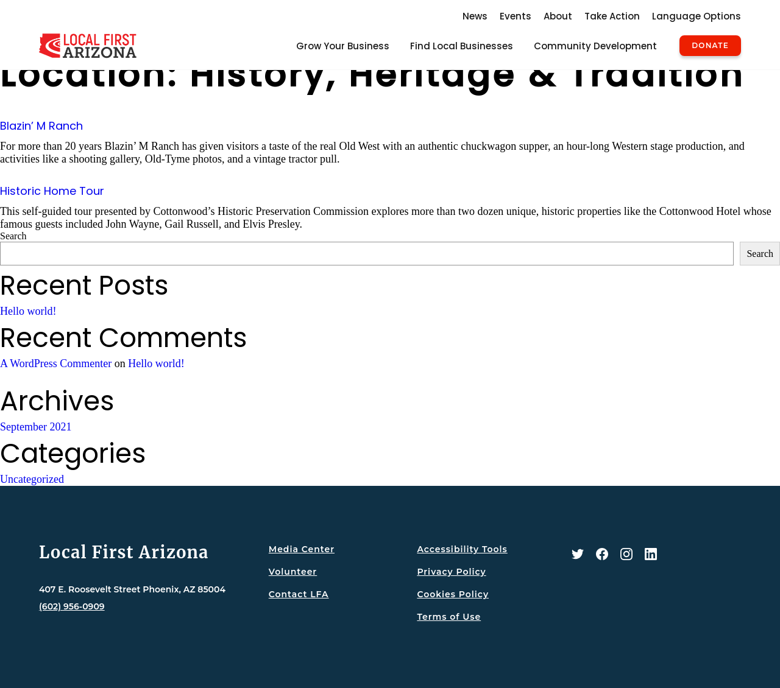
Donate (710, 45)
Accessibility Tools (462, 549)
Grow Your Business (342, 46)
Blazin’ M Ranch (41, 125)
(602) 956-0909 (72, 606)
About (558, 16)
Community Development (595, 46)
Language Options (696, 16)
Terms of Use (449, 616)
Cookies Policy (453, 594)
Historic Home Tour (52, 190)
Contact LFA (299, 594)
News (475, 16)
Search (13, 236)
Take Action (612, 16)
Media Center (302, 549)
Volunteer (293, 571)
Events (515, 16)
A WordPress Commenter (56, 363)
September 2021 (35, 427)
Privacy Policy (451, 571)
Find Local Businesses (461, 46)
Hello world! (28, 311)
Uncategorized (32, 479)
